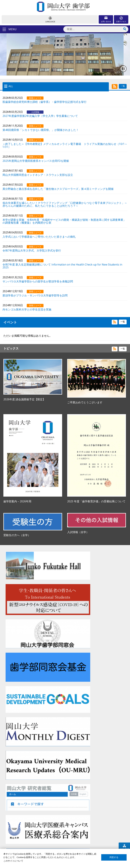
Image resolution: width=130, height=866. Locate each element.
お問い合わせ (106, 21)
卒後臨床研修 (59, 838)
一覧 (123, 85)
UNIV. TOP (124, 849)
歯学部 (55, 826)
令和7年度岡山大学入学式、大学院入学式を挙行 (32, 250)
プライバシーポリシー (107, 838)
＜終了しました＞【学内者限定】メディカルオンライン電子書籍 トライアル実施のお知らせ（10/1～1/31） (65, 145)
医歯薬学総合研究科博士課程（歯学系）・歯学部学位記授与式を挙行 (44, 101)
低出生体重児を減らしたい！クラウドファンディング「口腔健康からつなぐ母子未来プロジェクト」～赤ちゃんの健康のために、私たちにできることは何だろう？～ (65, 204)
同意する (114, 857)
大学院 (55, 843)
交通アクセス (121, 21)
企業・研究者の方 (17, 843)
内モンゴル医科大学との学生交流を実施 (27, 309)
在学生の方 (13, 832)
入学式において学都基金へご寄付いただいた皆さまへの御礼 (39, 236)
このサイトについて (106, 832)
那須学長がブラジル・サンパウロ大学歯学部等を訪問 (35, 295)
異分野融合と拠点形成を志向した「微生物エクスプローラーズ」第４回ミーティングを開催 (58, 188)
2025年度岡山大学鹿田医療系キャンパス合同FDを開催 (36, 160)
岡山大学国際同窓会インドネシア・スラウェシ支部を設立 (38, 174)
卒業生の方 (13, 838)
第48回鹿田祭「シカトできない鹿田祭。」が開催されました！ (41, 129)
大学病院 (56, 832)
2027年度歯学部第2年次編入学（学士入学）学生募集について (40, 115)
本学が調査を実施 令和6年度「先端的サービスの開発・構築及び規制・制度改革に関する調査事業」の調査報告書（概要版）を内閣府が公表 (64, 221)
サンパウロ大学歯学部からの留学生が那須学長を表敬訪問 (38, 281)
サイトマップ (103, 826)
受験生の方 (13, 826)
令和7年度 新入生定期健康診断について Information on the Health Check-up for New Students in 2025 (62, 266)
